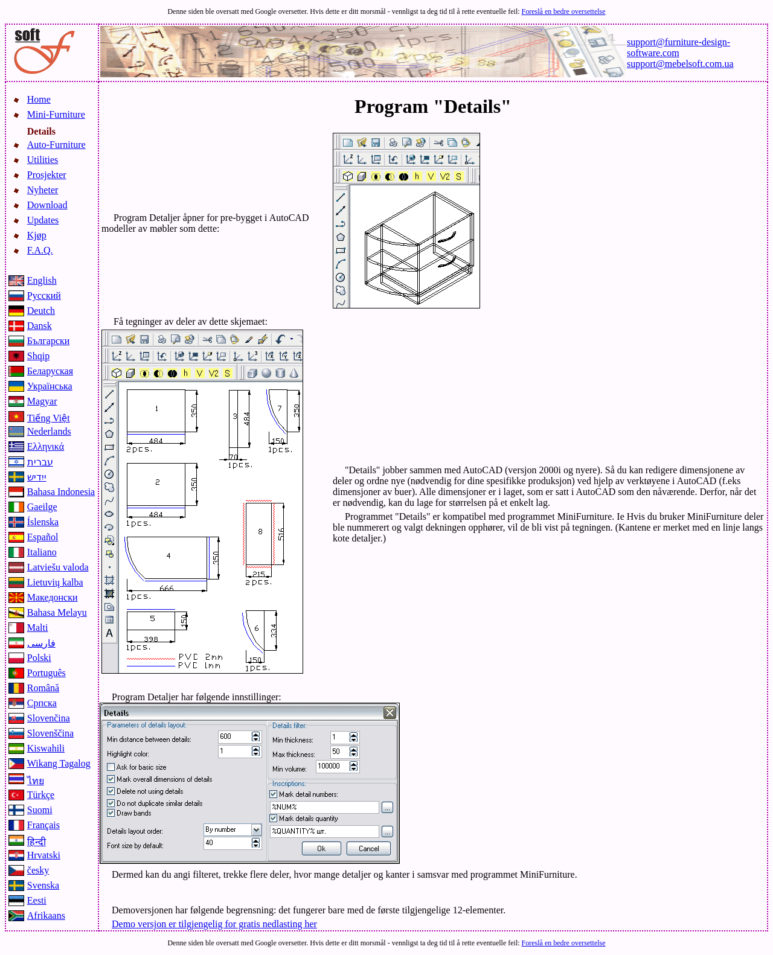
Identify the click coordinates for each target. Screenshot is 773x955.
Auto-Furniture (56, 144)
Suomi (40, 810)
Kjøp (37, 235)
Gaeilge (42, 507)
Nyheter (43, 190)
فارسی (41, 643)
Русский (44, 295)
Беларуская (50, 371)
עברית (40, 462)
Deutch (41, 310)
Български (48, 341)
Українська (49, 386)
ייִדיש (37, 477)
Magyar (42, 401)
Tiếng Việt (48, 418)
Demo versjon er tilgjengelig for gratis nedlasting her (214, 924)
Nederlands (49, 431)
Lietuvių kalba (55, 582)
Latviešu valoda (58, 567)
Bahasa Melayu (57, 612)
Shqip (38, 356)
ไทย (35, 781)
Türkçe (40, 795)
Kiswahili (46, 748)
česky (38, 870)
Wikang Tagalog (59, 763)
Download (47, 205)
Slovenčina (48, 718)
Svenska (43, 885)
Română (43, 688)
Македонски (52, 597)
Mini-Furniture (56, 114)
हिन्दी (36, 842)
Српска (42, 703)
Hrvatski (43, 855)
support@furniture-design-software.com (678, 47)
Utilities (43, 160)
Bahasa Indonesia (61, 492)
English (42, 280)
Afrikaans (46, 915)
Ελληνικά (45, 446)
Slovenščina (50, 733)
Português (46, 673)
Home (39, 99)
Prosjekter (46, 175)
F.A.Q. (40, 250)
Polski (39, 658)
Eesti (37, 900)
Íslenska (43, 522)
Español (43, 537)
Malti (37, 627)
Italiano (42, 552)
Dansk (39, 326)
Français (43, 825)
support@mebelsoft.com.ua (680, 64)
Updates (43, 220)
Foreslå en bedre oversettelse (564, 11)
